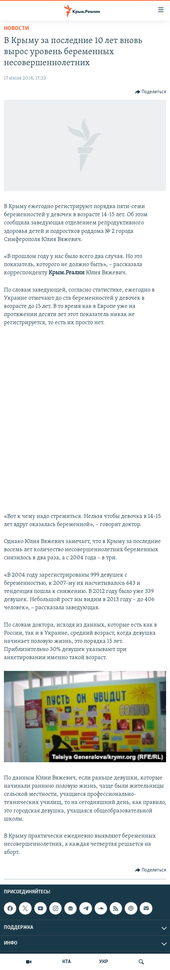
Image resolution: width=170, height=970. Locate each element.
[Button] (150, 92)
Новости (16, 28)
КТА (66, 961)
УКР (103, 961)
